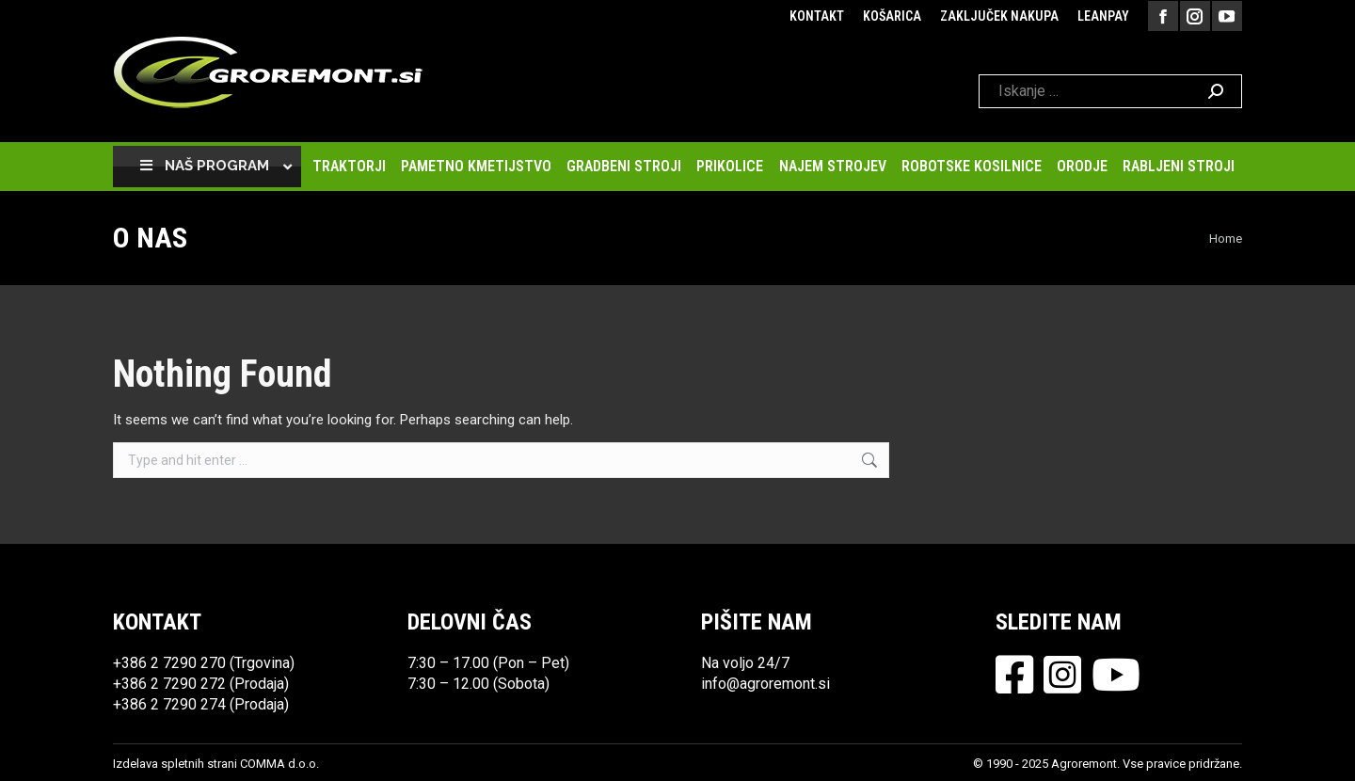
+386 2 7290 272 (169, 684)
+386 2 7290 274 (169, 704)
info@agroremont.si (765, 684)
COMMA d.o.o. (279, 764)
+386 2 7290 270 (169, 663)
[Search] (1110, 91)
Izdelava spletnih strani (175, 764)
